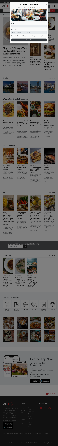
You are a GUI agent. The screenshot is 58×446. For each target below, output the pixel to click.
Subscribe (29, 32)
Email (12, 15)
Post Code (14, 22)
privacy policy (31, 29)
